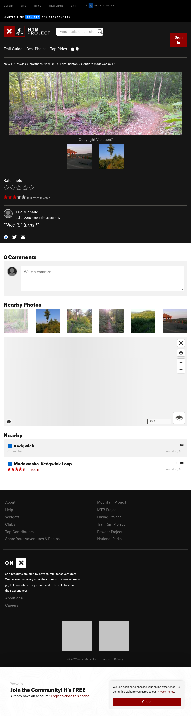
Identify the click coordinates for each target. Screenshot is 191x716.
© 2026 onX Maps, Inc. (82, 659)
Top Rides (58, 48)
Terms (106, 659)
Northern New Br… (43, 64)
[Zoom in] (181, 362)
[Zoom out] (181, 369)
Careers (11, 605)
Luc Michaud (27, 212)
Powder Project (109, 531)
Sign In (179, 40)
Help (9, 509)
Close (146, 701)
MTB (24, 5)
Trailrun (56, 5)
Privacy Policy (165, 691)
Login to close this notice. (70, 696)
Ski (73, 5)
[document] (147, 695)
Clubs (10, 524)
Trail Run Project (111, 524)
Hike (37, 5)
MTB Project (107, 509)
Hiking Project (109, 517)
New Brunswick (15, 64)
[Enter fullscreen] (181, 343)
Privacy (119, 659)
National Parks (109, 539)
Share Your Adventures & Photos (32, 539)
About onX (14, 598)
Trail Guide (13, 48)
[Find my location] (181, 352)
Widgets (12, 517)
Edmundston (69, 64)
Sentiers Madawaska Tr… (99, 64)
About (10, 502)
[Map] (95, 381)
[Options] (179, 418)
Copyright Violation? (96, 139)
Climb (8, 5)
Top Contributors (19, 531)
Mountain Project (111, 502)
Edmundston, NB (51, 218)
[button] (6, 236)
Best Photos (36, 48)
